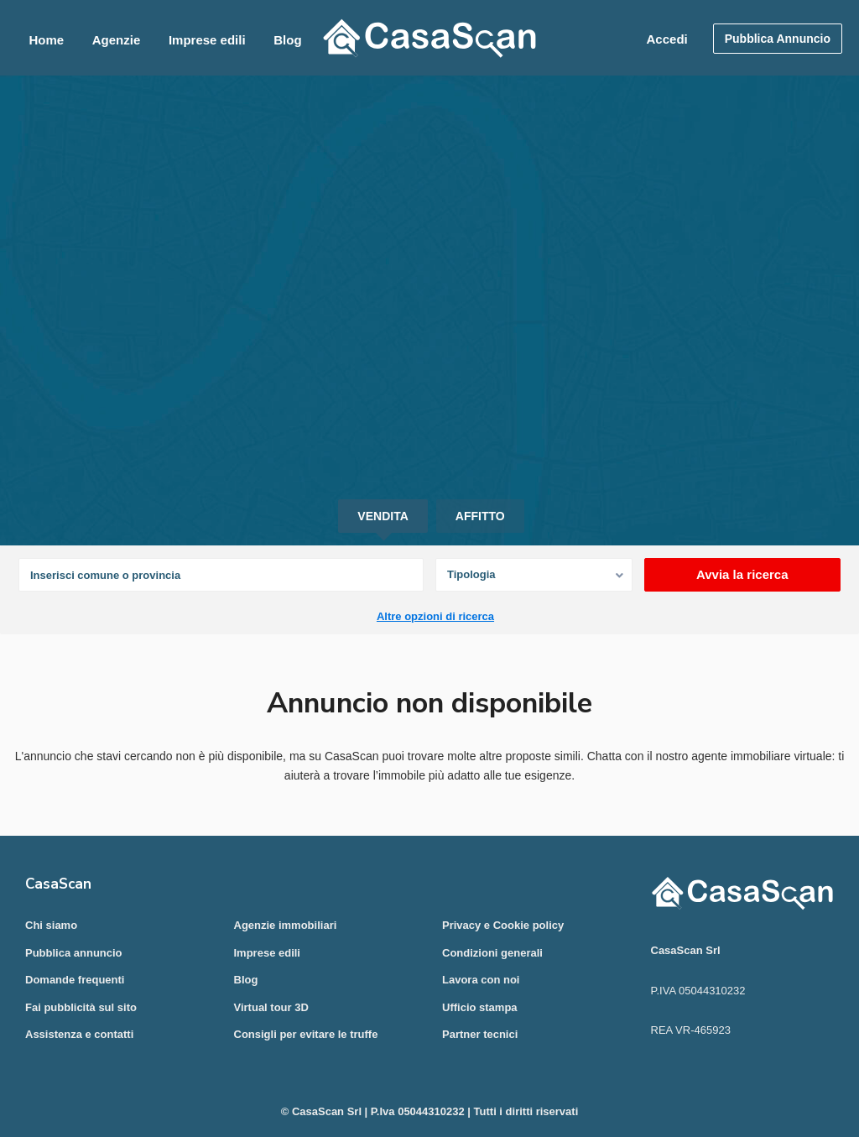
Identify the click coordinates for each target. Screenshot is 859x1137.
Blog (287, 40)
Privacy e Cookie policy (503, 925)
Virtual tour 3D (271, 1007)
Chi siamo (51, 925)
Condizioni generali (492, 953)
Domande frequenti (74, 979)
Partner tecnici (480, 1034)
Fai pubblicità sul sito (81, 1007)
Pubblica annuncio (73, 953)
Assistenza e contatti (79, 1034)
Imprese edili (207, 40)
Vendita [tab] (382, 516)
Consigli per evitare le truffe (306, 1034)
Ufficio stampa (480, 1007)
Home (46, 40)
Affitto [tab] (480, 516)
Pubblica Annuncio (777, 38)
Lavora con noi (480, 979)
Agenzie (116, 40)
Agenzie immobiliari (285, 925)
